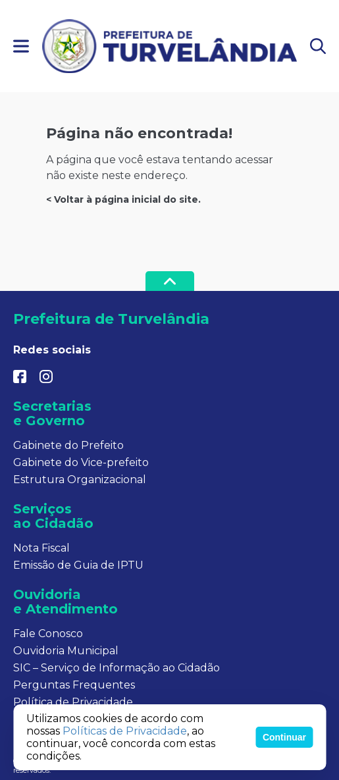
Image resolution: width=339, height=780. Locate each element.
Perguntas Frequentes (74, 685)
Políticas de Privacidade (125, 731)
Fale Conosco (48, 633)
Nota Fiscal (41, 548)
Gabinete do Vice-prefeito (81, 462)
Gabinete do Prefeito (68, 445)
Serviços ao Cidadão (53, 516)
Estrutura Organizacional (79, 479)
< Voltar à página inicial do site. (123, 199)
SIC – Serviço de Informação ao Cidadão (116, 668)
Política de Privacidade (73, 702)
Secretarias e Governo (52, 413)
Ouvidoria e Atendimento (65, 601)
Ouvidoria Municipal (65, 650)
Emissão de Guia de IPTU (78, 565)
